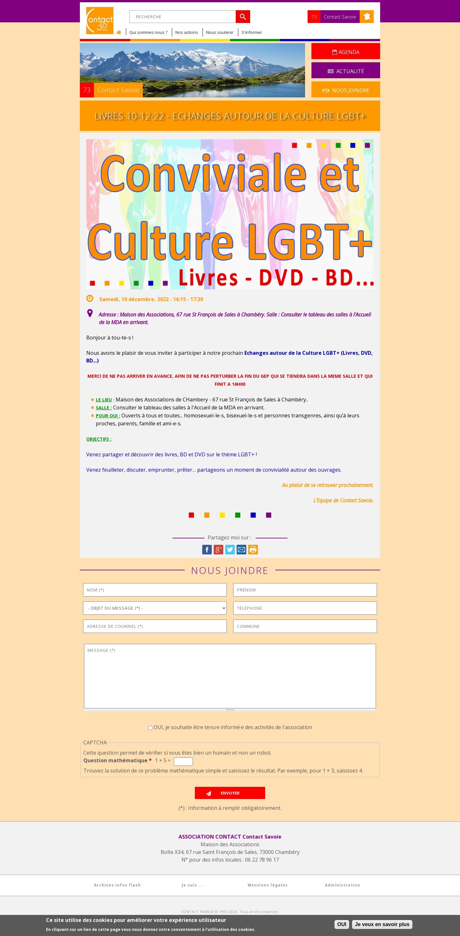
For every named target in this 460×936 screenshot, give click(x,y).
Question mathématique (117, 760)
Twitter (230, 549)
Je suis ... (192, 885)
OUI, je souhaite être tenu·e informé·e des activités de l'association (233, 727)
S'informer (251, 32)
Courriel (241, 549)
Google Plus (218, 549)
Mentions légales (268, 885)
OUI (341, 924)
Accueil (120, 32)
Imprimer (253, 549)
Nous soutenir (220, 32)
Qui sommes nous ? (148, 32)
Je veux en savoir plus (382, 924)
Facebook (207, 549)
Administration (342, 885)
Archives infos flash (117, 885)
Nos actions (186, 32)
